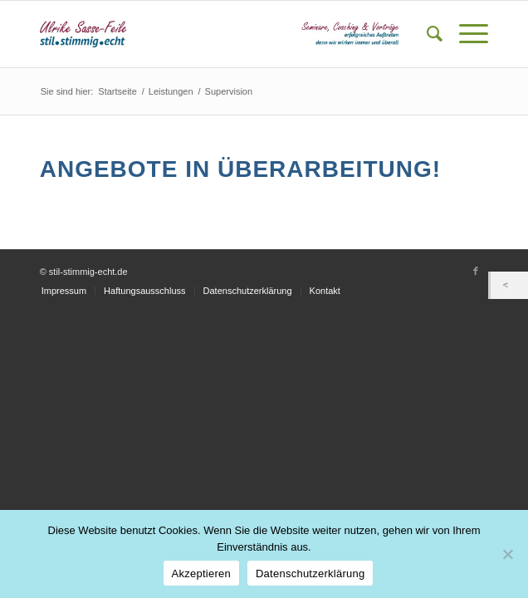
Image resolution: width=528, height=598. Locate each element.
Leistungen (171, 91)
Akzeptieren (201, 573)
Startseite (117, 91)
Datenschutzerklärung (310, 573)
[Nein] (507, 554)
